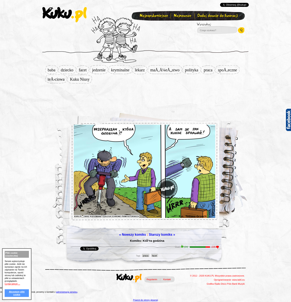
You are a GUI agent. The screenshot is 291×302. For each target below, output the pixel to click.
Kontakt (167, 279)
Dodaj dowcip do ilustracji (218, 16)
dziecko (68, 70)
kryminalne (121, 70)
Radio (217, 284)
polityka (192, 70)
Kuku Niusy (81, 79)
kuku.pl (64, 14)
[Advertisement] (145, 96)
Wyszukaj (215, 24)
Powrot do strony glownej (145, 300)
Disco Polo (226, 284)
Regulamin (152, 279)
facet (84, 70)
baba (52, 70)
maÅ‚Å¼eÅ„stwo (166, 70)
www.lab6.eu (238, 280)
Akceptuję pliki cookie (17, 293)
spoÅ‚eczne (228, 70)
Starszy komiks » (162, 234)
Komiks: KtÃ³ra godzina (147, 240)
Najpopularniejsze (153, 16)
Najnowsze (183, 16)
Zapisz (144, 25)
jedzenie (100, 70)
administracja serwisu (66, 292)
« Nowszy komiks (132, 234)
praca (209, 70)
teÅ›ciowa (57, 79)
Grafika (210, 284)
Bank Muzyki (238, 284)
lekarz (141, 70)
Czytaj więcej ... (12, 284)
